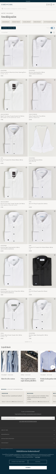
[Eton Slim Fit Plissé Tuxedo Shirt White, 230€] (42, 187)
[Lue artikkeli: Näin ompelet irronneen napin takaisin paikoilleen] (29, 367)
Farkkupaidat (37, 21)
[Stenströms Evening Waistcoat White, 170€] (42, 143)
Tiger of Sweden (33, 114)
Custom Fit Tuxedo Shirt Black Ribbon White (41, 247)
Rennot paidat (16, 21)
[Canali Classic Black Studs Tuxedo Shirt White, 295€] (14, 318)
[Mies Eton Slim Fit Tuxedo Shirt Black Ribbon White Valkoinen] (14, 139)
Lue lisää (37, 457)
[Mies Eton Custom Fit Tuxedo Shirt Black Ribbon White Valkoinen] (42, 227)
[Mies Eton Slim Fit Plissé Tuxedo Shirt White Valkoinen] (42, 183)
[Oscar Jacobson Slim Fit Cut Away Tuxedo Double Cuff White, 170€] (14, 187)
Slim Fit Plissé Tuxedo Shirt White (38, 203)
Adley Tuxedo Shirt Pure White (37, 116)
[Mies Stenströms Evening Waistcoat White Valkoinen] (42, 139)
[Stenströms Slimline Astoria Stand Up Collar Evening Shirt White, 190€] (14, 56)
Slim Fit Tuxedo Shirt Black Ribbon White (12, 160)
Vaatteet (3, 13)
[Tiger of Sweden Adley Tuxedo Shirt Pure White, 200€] (42, 99)
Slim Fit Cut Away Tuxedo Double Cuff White (13, 203)
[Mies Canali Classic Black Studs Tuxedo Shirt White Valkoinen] (14, 314)
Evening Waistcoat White (35, 160)
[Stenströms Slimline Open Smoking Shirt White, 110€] (42, 318)
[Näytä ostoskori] (51, 4)
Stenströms (4, 70)
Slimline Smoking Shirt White (37, 72)
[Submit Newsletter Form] (53, 418)
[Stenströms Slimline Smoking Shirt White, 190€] (42, 56)
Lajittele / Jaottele (8, 27)
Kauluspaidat (9, 13)
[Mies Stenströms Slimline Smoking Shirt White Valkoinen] (42, 52)
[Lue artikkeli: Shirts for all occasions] (9, 367)
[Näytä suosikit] (49, 4)
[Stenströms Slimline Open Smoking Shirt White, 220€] (14, 231)
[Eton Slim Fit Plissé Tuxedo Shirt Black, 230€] (42, 275)
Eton (2, 158)
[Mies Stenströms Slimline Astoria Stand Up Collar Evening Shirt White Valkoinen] (14, 52)
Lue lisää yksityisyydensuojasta (28, 421)
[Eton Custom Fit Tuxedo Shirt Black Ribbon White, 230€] (42, 231)
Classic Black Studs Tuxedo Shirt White (11, 335)
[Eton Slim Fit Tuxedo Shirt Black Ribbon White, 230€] (14, 143)
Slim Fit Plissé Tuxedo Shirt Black (38, 291)
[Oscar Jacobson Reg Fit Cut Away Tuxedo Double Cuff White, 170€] (14, 99)
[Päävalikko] (53, 4)
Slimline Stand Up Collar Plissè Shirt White (12, 291)
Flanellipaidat (27, 21)
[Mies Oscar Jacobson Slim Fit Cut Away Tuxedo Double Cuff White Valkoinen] (14, 183)
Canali (2, 333)
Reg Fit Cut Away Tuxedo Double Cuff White (12, 116)
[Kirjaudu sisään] (46, 4)
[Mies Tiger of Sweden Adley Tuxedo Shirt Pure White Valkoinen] (42, 95)
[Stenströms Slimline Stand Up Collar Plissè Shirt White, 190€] (14, 275)
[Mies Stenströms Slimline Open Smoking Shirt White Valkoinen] (14, 227)
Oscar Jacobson (5, 114)
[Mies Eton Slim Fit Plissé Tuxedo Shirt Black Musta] (42, 271)
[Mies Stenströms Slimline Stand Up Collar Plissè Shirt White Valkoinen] (14, 271)
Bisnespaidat (5, 21)
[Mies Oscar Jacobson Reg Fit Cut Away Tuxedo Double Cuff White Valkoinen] (14, 95)
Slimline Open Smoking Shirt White (10, 247)
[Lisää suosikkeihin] (26, 36)
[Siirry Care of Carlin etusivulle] (7, 4)
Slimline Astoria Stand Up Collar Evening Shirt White (13, 72)
